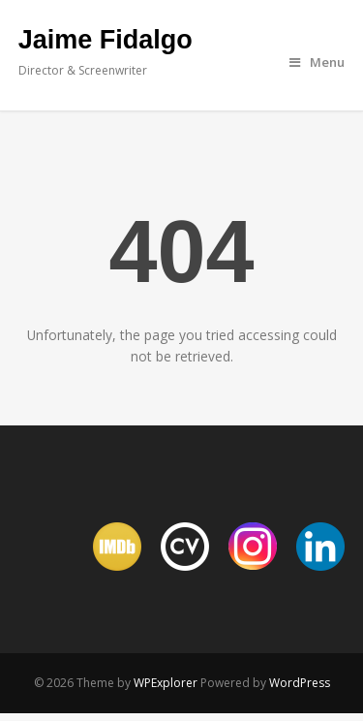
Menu (317, 62)
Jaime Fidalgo (105, 39)
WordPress (299, 682)
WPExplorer (165, 682)
